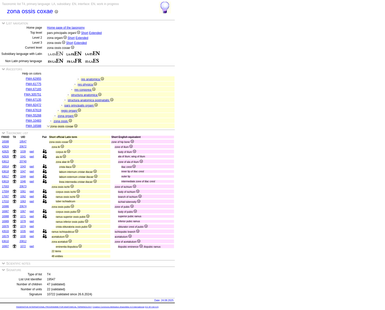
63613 (5, 161)
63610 (5, 241)
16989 (5, 221)
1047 (23, 171)
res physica (87, 84)
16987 (5, 211)
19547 (22, 141)
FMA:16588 (33, 126)
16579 (5, 236)
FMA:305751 (32, 94)
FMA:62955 (33, 79)
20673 (22, 186)
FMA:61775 (33, 84)
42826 (5, 156)
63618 (5, 171)
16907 (5, 246)
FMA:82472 (33, 105)
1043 (23, 166)
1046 (23, 181)
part (32, 151)
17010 (5, 201)
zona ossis (63, 121)
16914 (5, 166)
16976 (5, 226)
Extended (95, 33)
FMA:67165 (33, 89)
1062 (23, 196)
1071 (23, 216)
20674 (22, 206)
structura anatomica (86, 95)
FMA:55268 (33, 115)
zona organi (67, 116)
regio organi (71, 110)
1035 (23, 231)
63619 (5, 181)
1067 (23, 211)
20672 (22, 146)
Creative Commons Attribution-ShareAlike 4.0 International (118, 307)
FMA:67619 (33, 110)
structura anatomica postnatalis (90, 100)
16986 (5, 206)
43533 (5, 231)
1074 (23, 226)
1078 (23, 221)
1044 (23, 176)
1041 (23, 156)
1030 (23, 236)
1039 (23, 151)
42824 (5, 146)
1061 (23, 191)
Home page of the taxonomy (66, 27)
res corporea (84, 90)
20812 (22, 241)
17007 (5, 196)
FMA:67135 (33, 100)
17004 (5, 191)
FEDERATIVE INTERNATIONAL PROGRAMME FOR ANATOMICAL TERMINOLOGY (54, 307)
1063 (23, 201)
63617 (5, 176)
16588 (5, 141)
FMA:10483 (33, 120)
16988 (5, 216)
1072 (23, 246)
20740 (22, 161)
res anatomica (92, 79)
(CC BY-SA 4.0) (152, 307)
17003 (5, 186)
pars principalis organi (81, 105)
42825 (5, 151)
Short (84, 33)
